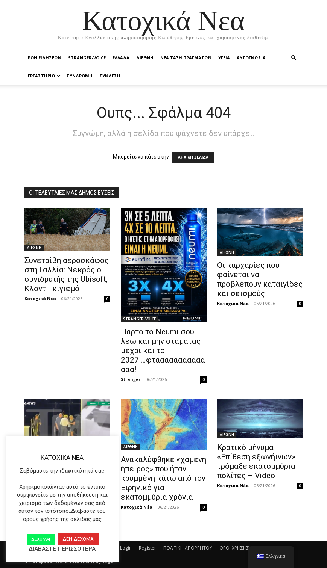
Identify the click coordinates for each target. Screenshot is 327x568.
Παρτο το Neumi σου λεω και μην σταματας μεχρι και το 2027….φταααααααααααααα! (163, 350)
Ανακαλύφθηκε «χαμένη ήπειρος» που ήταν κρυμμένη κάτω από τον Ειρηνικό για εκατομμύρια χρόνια (163, 478)
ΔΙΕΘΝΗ (145, 57)
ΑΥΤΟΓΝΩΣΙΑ (251, 57)
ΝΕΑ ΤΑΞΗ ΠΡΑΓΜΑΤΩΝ (185, 57)
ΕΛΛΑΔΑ (121, 57)
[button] (294, 58)
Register (147, 548)
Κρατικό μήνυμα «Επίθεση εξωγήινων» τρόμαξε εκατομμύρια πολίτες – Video (256, 461)
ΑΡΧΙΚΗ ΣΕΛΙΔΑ (193, 157)
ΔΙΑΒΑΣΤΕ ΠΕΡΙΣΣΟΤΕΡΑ (62, 548)
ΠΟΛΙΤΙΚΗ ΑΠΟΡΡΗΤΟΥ (187, 548)
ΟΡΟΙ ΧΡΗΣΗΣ (234, 548)
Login (126, 548)
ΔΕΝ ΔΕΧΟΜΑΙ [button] (78, 539)
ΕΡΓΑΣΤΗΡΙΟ (44, 76)
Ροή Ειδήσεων (44, 57)
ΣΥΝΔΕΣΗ (109, 76)
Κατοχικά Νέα (40, 298)
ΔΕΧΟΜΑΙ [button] (40, 539)
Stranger (130, 379)
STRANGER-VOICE (87, 57)
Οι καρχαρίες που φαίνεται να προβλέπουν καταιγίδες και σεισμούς (260, 279)
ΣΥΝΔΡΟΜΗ (80, 76)
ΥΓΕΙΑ (224, 57)
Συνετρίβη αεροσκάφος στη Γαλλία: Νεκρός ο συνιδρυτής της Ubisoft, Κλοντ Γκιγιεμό (66, 274)
